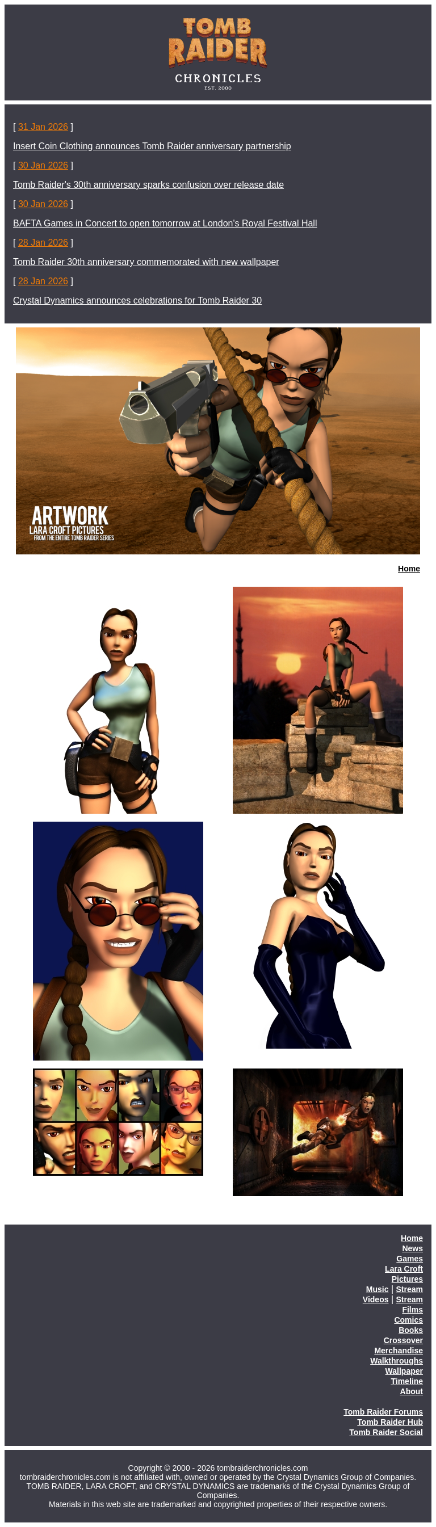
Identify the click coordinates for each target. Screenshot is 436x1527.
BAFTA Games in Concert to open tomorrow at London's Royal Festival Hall (165, 223)
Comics (408, 1319)
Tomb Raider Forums (383, 1411)
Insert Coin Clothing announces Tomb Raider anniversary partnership (152, 146)
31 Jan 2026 (43, 127)
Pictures (407, 1279)
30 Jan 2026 (43, 165)
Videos (376, 1299)
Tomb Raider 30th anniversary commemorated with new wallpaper (146, 262)
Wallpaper (404, 1370)
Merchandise (398, 1350)
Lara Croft (404, 1268)
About (411, 1391)
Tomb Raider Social (386, 1432)
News (412, 1248)
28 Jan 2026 (43, 242)
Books (411, 1330)
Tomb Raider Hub (390, 1422)
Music (377, 1289)
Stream (409, 1289)
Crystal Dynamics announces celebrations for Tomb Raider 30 (137, 300)
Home (409, 568)
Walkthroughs (396, 1360)
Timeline (407, 1381)
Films (412, 1309)
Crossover (403, 1340)
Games (409, 1258)
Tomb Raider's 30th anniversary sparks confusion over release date (148, 185)
